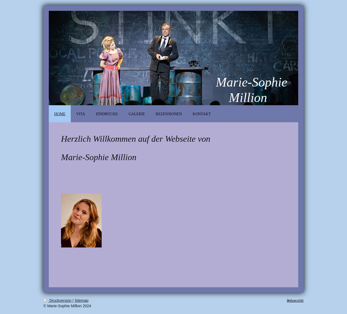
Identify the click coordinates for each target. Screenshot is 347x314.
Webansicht (295, 300)
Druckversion (57, 300)
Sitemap (81, 300)
